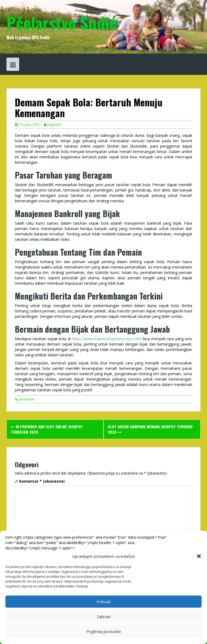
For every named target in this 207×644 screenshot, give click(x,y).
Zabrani (104, 616)
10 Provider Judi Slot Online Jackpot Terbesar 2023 (47, 429)
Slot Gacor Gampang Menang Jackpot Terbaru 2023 (150, 429)
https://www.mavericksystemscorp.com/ (107, 338)
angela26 (54, 124)
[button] (199, 556)
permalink (26, 399)
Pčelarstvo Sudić (61, 22)
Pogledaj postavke (103, 631)
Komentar (42, 481)
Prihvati (103, 601)
